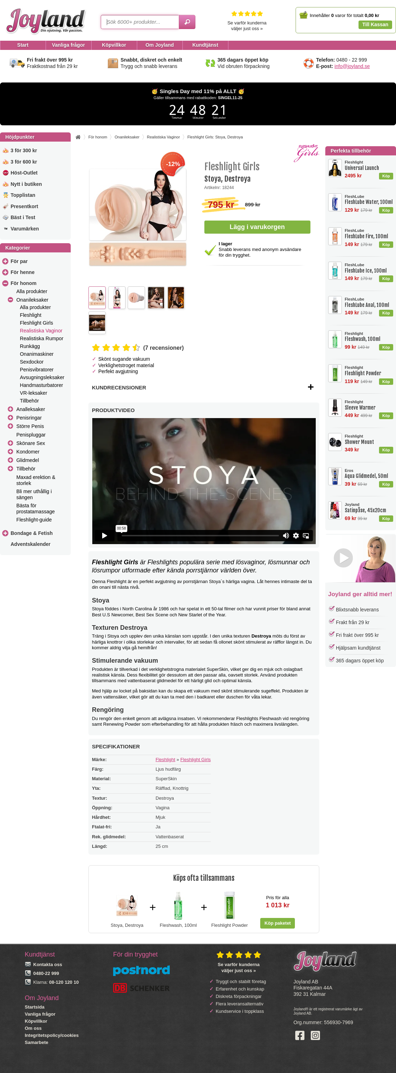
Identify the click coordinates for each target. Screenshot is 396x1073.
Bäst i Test (23, 217)
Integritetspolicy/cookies (51, 1035)
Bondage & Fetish (32, 533)
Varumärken (25, 229)
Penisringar (29, 418)
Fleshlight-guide (34, 520)
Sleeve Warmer (369, 405)
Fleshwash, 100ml (369, 336)
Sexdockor (31, 362)
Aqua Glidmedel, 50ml (369, 473)
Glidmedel (27, 460)
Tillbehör (29, 401)
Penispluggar (31, 435)
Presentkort (24, 206)
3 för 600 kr (24, 162)
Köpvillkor (36, 1021)
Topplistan (23, 195)
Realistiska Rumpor (41, 338)
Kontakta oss (47, 964)
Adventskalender (31, 544)
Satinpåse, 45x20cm (369, 507)
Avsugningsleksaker (42, 377)
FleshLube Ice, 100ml (369, 268)
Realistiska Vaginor (41, 330)
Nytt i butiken (26, 184)
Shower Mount (369, 439)
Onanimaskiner (36, 354)
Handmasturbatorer (41, 385)
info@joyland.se (352, 66)
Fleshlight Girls (36, 323)
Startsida (35, 1007)
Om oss (33, 1028)
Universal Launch (369, 165)
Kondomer (27, 452)
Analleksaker (30, 409)
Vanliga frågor (40, 1014)
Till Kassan (375, 24)
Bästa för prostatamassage (35, 508)
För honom (23, 283)
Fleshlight (30, 315)
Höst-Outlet (24, 173)
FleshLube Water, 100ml (369, 199)
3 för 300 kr (24, 150)
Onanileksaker (32, 300)
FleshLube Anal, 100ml (369, 302)
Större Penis (30, 426)
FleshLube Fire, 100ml (369, 233)
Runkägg (30, 346)
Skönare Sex (30, 443)
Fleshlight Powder (369, 370)
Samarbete (36, 1042)
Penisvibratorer (36, 369)
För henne (23, 272)
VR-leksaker (33, 393)
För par (19, 261)
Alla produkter (31, 291)
